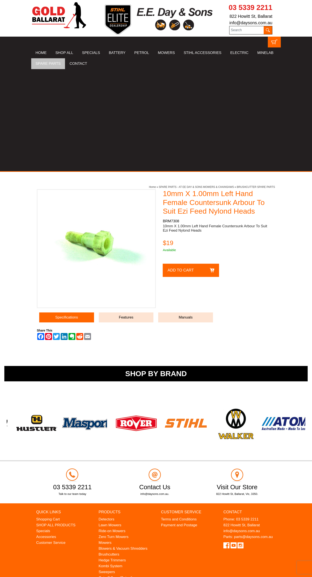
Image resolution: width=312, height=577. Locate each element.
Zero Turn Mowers (113, 435)
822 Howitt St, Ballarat (250, 16)
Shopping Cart (48, 417)
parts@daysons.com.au (253, 435)
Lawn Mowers (110, 423)
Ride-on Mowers (112, 429)
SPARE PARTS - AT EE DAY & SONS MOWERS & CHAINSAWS (196, 84)
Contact (232, 410)
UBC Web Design (65, 571)
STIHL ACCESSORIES (202, 53)
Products (109, 410)
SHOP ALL (64, 53)
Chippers (106, 493)
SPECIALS (91, 53)
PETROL (141, 53)
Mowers (105, 441)
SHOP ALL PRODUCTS (55, 423)
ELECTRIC (239, 53)
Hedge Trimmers (112, 458)
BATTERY (117, 53)
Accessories (46, 435)
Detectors (106, 417)
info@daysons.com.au (250, 22)
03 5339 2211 (250, 7)
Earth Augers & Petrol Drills (121, 481)
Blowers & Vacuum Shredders (123, 446)
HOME (41, 53)
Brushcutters (109, 452)
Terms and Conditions (179, 417)
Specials (43, 429)
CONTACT (78, 64)
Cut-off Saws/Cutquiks (117, 476)
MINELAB (265, 53)
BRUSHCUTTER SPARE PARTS (256, 84)
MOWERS (166, 53)
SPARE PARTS (48, 64)
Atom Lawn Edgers (114, 487)
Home (152, 84)
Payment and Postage (179, 423)
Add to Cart (180, 168)
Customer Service (50, 441)
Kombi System (110, 464)
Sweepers (107, 470)
